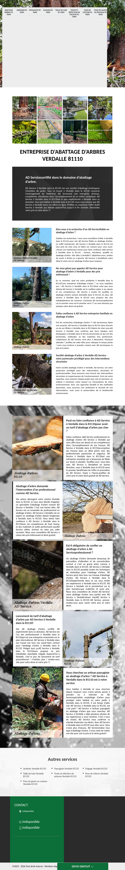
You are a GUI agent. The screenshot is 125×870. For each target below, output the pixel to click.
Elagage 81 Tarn (48, 11)
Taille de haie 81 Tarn (61, 11)
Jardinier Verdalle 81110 (34, 768)
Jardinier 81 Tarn (22, 11)
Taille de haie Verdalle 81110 (33, 775)
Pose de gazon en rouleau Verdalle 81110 (35, 782)
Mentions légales (52, 866)
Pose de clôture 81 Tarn (87, 12)
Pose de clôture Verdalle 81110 (96, 775)
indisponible (29, 821)
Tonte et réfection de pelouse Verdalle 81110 (65, 775)
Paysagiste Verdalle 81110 (66, 768)
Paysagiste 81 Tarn (35, 11)
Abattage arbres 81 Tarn (9, 12)
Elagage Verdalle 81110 (96, 768)
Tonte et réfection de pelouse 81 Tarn (74, 13)
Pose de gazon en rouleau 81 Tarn (100, 12)
